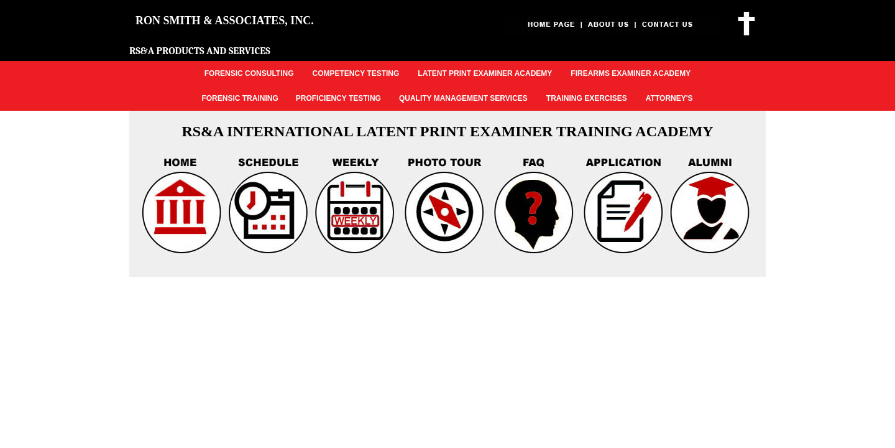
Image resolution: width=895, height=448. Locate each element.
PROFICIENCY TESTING (338, 98)
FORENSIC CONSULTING (249, 73)
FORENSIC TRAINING (239, 98)
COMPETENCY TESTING (356, 73)
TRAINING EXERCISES (586, 98)
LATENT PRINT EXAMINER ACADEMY (485, 73)
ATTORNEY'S (669, 98)
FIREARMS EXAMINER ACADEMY (631, 73)
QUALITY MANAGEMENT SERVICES (463, 98)
